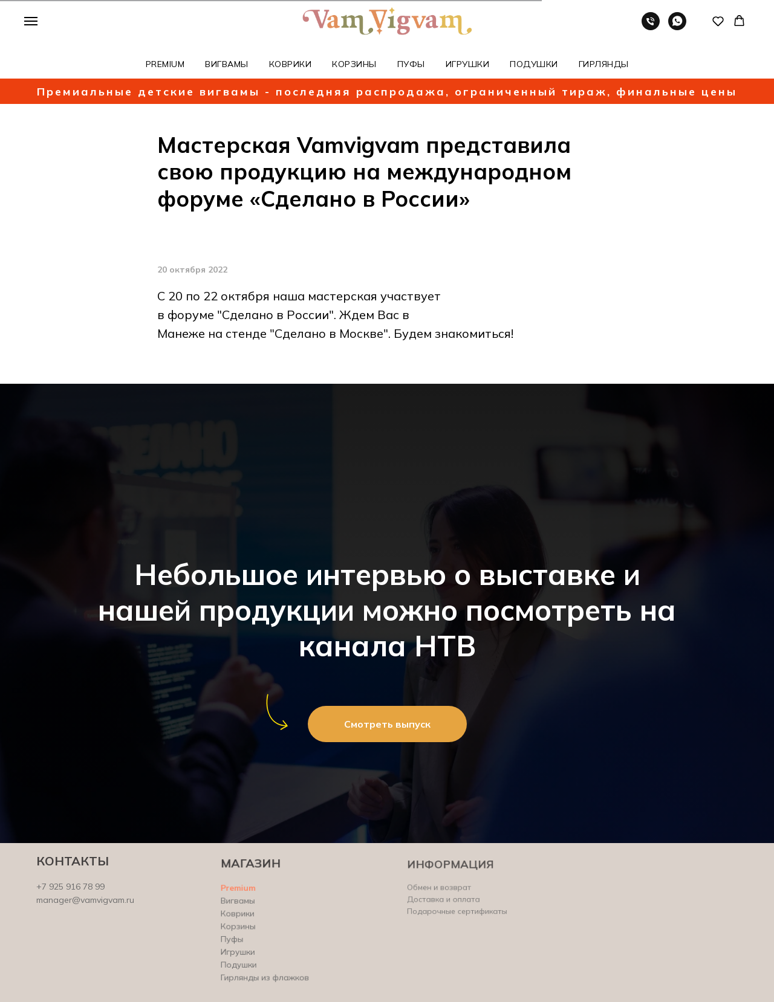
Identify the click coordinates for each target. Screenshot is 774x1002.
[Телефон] (651, 27)
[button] (718, 21)
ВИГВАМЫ (227, 64)
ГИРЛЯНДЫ (604, 64)
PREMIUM (165, 64)
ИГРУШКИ (468, 64)
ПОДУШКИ (534, 64)
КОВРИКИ (290, 64)
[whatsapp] (677, 27)
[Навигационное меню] (30, 21)
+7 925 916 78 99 (71, 886)
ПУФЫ (411, 64)
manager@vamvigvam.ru (85, 899)
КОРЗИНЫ (354, 64)
